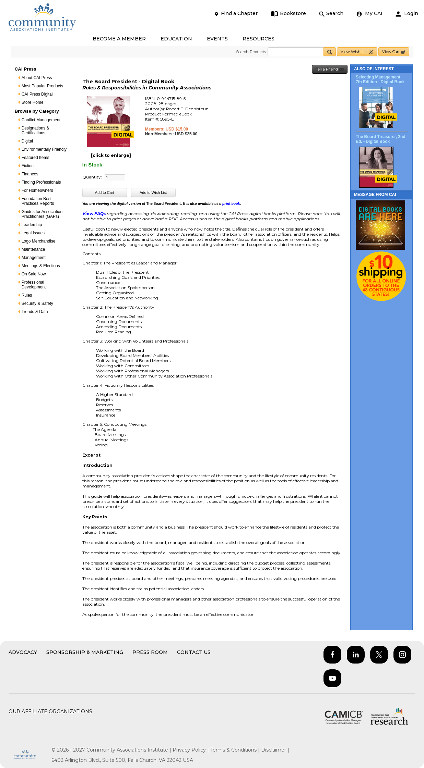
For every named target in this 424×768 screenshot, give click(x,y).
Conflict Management (41, 119)
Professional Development (34, 284)
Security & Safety (37, 303)
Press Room (150, 652)
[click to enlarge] (111, 155)
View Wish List (357, 51)
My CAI (369, 13)
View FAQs (94, 213)
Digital (27, 141)
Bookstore (288, 13)
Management (34, 257)
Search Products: (251, 51)
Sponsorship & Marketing (84, 652)
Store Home (33, 102)
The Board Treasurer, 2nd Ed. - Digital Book (380, 139)
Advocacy (23, 652)
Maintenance (33, 249)
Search (331, 13)
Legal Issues (33, 233)
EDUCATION (176, 39)
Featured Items (35, 157)
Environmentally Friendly (44, 149)
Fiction (28, 165)
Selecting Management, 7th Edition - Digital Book (380, 79)
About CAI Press (37, 77)
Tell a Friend (330, 69)
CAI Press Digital (37, 94)
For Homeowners (37, 190)
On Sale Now (34, 274)
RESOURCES (258, 39)
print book (231, 203)
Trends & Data (35, 311)
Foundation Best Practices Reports (38, 201)
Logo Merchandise (39, 241)
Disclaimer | (275, 750)
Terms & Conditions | (235, 750)
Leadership (32, 224)
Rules (27, 295)
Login (407, 13)
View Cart (393, 51)
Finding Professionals (41, 182)
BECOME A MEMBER (119, 39)
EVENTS (217, 39)
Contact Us (194, 652)
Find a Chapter (236, 13)
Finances (30, 174)
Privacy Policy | (191, 750)
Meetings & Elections (41, 265)
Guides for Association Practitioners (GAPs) (42, 214)
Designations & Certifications (35, 130)
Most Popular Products (42, 86)
